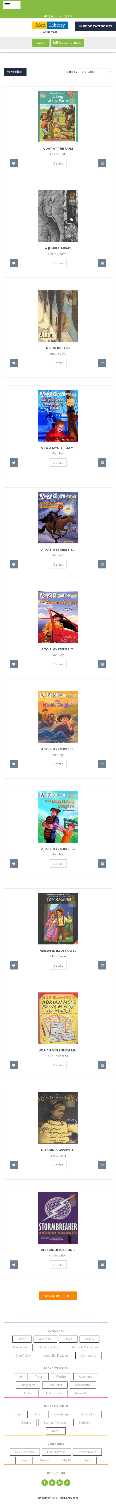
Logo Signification (56, 1355)
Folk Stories (54, 1393)
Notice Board (87, 1452)
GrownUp (81, 1393)
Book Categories (95, 26)
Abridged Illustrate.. (58, 950)
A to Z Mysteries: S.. (58, 549)
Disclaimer (20, 1347)
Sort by (72, 72)
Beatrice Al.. (58, 354)
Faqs (24, 1460)
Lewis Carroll (57, 1156)
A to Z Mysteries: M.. (58, 447)
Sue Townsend (58, 1056)
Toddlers (85, 1423)
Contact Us (88, 1355)
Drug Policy (23, 1355)
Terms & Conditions (85, 1347)
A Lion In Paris (58, 348)
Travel (39, 1377)
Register (65, 16)
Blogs (68, 1339)
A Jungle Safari (58, 248)
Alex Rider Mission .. (58, 1250)
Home (22, 1339)
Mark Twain (58, 956)
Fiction (28, 1393)
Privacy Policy (49, 1347)
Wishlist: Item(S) (67, 43)
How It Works (56, 1452)
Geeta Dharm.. (58, 254)
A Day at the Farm (58, 148)
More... (55, 1431)
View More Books (57, 1296)
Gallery (89, 1339)
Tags (88, 1460)
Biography (28, 1385)
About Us (45, 1339)
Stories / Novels (55, 1423)
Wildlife (61, 1377)
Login (48, 16)
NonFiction (88, 1414)
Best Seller (55, 1385)
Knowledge (61, 1414)
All (20, 1377)
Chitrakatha (83, 1385)
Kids (38, 1414)
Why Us (67, 1460)
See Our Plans (24, 1452)
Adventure (86, 1377)
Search (40, 42)
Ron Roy (58, 453)
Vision (44, 1460)
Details (58, 163)
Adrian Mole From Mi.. (58, 1050)
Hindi (19, 1414)
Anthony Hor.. (58, 1255)
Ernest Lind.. (58, 154)
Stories (26, 1423)
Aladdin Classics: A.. (58, 1150)
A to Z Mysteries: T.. (58, 649)
